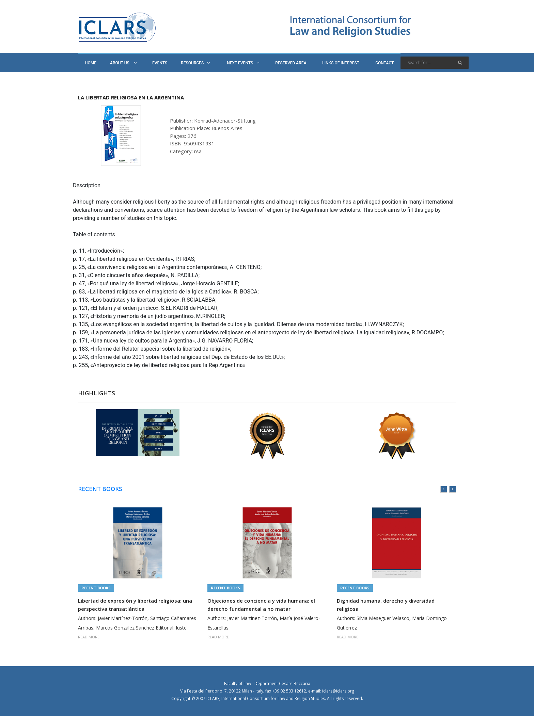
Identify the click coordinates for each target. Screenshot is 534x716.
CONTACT (384, 63)
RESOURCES (195, 63)
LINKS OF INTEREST (340, 63)
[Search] (434, 63)
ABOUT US (123, 63)
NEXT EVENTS (243, 63)
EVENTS (159, 63)
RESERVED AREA (290, 63)
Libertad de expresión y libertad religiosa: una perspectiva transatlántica (135, 604)
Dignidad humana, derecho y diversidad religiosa (386, 604)
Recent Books (96, 587)
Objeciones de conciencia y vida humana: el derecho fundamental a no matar (261, 604)
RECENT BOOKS (100, 489)
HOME (90, 63)
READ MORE (88, 636)
